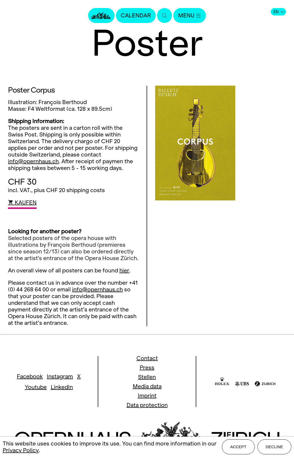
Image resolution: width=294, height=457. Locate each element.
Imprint (147, 396)
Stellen (147, 377)
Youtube (36, 387)
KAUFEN (22, 202)
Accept (238, 446)
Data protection (147, 405)
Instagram (60, 376)
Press (147, 367)
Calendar (136, 15)
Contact (147, 358)
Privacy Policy (21, 450)
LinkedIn (62, 387)
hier (124, 270)
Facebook (30, 376)
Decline (274, 446)
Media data (147, 386)
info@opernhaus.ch (33, 161)
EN (278, 12)
